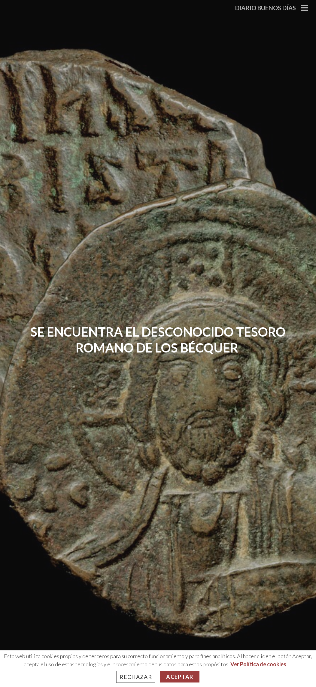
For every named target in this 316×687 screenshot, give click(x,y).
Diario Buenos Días (265, 7)
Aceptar (179, 676)
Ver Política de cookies (258, 664)
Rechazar (136, 676)
